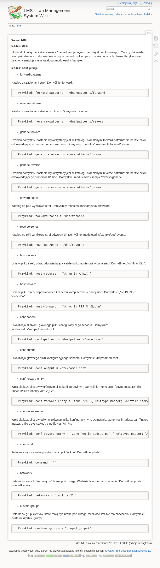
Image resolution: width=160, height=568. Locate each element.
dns (19, 25)
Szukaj (150, 8)
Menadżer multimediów (129, 14)
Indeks (148, 14)
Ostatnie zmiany (104, 14)
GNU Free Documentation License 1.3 (130, 550)
